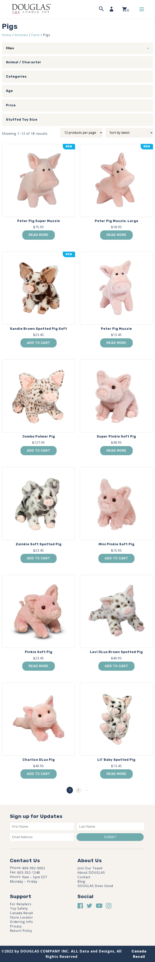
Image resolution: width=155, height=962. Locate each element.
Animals (21, 35)
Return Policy (21, 930)
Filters (10, 48)
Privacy (16, 926)
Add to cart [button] (38, 343)
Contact (84, 877)
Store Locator (21, 917)
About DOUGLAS (91, 872)
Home (6, 35)
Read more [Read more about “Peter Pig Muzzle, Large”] (116, 235)
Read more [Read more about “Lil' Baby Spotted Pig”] (116, 774)
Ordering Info (21, 922)
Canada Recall (21, 913)
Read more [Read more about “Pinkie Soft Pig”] (38, 666)
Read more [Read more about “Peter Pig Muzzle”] (116, 343)
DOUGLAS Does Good (95, 886)
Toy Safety (19, 908)
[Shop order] (129, 133)
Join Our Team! (90, 868)
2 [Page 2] (78, 790)
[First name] (42, 826)
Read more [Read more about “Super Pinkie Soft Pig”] (116, 450)
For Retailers (20, 904)
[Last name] (110, 826)
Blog (81, 881)
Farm (35, 35)
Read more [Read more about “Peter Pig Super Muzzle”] (38, 235)
